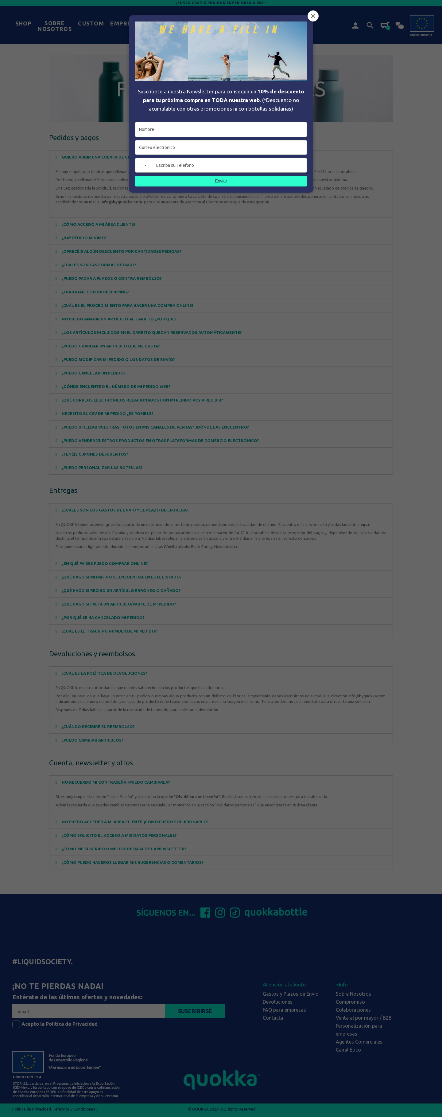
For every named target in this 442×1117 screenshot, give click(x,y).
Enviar (221, 180)
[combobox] (144, 165)
